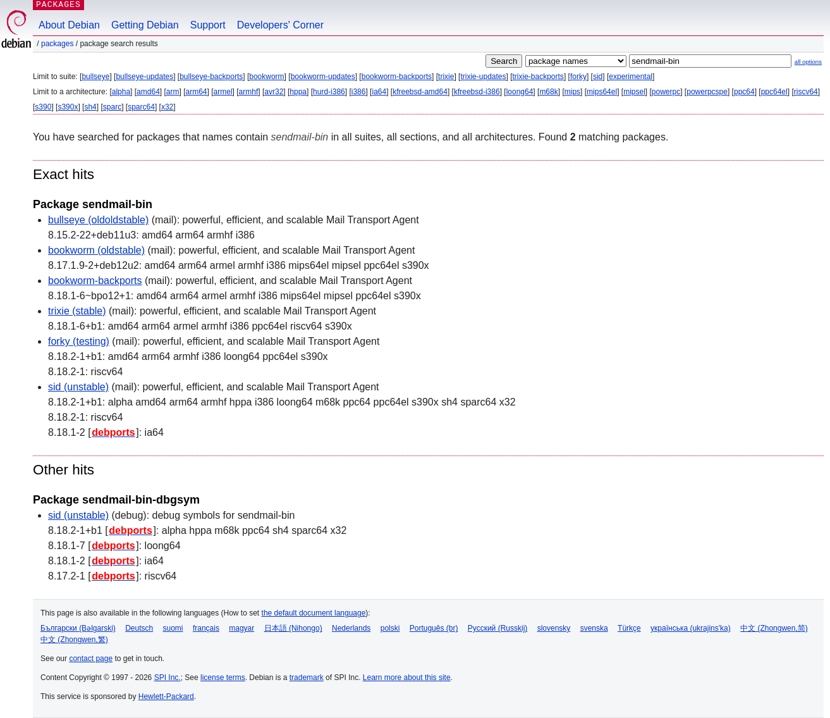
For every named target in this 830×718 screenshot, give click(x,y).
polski (390, 628)
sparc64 (141, 106)
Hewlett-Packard (166, 696)
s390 (43, 106)
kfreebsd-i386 (477, 91)
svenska (594, 628)
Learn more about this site (407, 677)
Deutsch (139, 628)
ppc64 (744, 91)
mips (572, 91)
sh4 (90, 106)
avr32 (273, 91)
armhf (249, 91)
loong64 (520, 91)
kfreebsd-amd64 (420, 91)
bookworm (266, 76)
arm (173, 91)
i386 (358, 91)
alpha (121, 91)
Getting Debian (145, 25)
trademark (307, 677)
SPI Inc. (167, 677)
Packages (57, 43)
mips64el (602, 91)
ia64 (379, 91)
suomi (173, 628)
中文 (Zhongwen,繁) (74, 639)
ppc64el (774, 91)
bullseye (95, 76)
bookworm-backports (397, 76)
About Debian (69, 25)
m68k (548, 91)
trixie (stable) (77, 311)
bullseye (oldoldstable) (98, 219)
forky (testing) (78, 341)
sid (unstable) (78, 386)
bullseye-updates (144, 76)
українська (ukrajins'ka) (690, 628)
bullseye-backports (211, 76)
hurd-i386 (329, 91)
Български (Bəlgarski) (78, 628)
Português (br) (434, 628)
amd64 (148, 91)
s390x (68, 106)
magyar (241, 628)
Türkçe (629, 628)
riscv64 (806, 91)
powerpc (666, 91)
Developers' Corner (280, 25)
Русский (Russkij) (498, 628)
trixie (446, 76)
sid (597, 76)
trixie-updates (483, 76)
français (206, 628)
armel (223, 91)
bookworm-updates (323, 76)
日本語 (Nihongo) (293, 628)
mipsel (634, 91)
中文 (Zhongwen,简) (774, 628)
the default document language (314, 613)
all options (808, 61)
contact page (91, 658)
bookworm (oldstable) (96, 250)
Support (208, 25)
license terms (222, 677)
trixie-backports (538, 76)
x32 (167, 106)
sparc (112, 106)
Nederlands (351, 628)
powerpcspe (707, 91)
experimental (630, 76)
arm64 (196, 91)
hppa (298, 91)
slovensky (554, 628)
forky (578, 76)
